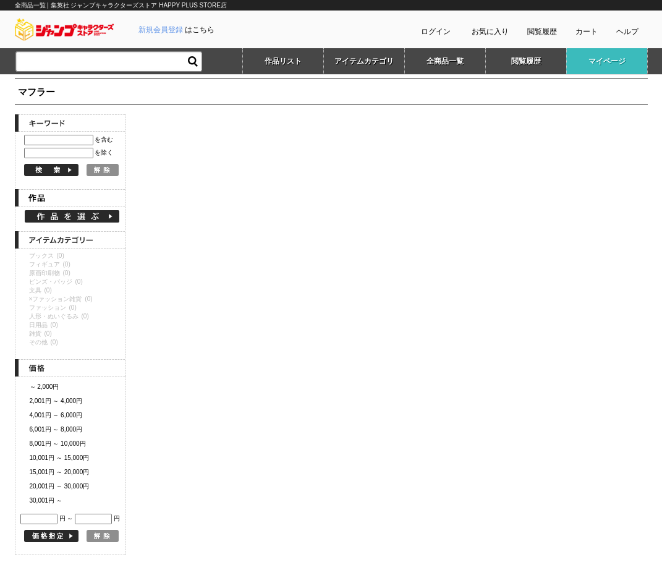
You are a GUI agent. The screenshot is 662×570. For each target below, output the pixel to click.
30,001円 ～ (46, 500)
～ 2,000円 (44, 386)
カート (586, 31)
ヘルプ (627, 31)
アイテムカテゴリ (364, 61)
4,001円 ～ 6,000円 (56, 415)
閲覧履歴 (542, 31)
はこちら (176, 29)
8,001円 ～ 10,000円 (58, 443)
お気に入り (490, 31)
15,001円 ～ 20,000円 (60, 472)
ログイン (436, 31)
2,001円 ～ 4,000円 (56, 401)
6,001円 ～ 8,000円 (56, 429)
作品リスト (283, 61)
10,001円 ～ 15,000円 (60, 457)
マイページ (607, 61)
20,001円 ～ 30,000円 (60, 486)
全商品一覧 (445, 61)
